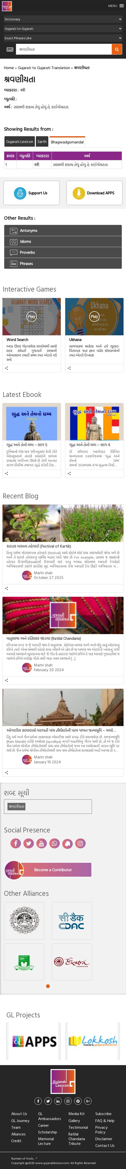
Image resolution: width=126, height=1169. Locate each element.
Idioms (20, 241)
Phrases (21, 263)
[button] (112, 6)
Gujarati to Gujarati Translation (44, 68)
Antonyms (23, 230)
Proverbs (22, 252)
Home (9, 68)
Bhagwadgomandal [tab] (67, 142)
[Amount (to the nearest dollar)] (64, 49)
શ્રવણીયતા (16, 806)
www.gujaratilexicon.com (52, 1163)
